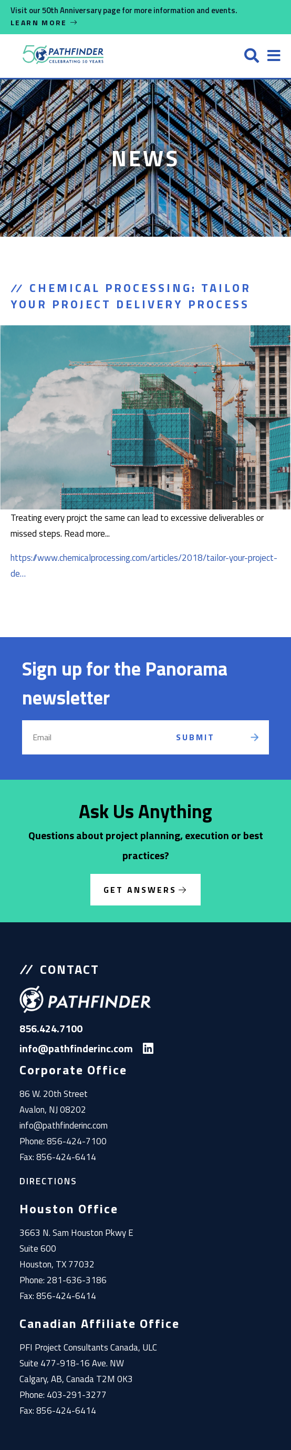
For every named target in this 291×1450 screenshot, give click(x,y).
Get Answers (139, 889)
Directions (48, 1181)
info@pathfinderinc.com (63, 1125)
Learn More (45, 22)
